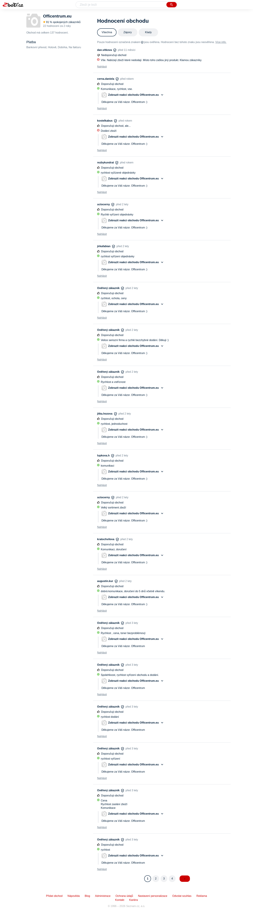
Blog (87, 895)
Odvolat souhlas (181, 895)
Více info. (220, 42)
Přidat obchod (54, 895)
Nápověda (74, 895)
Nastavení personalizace (152, 895)
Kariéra (133, 899)
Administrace (102, 895)
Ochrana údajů (124, 895)
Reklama (201, 895)
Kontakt (119, 899)
